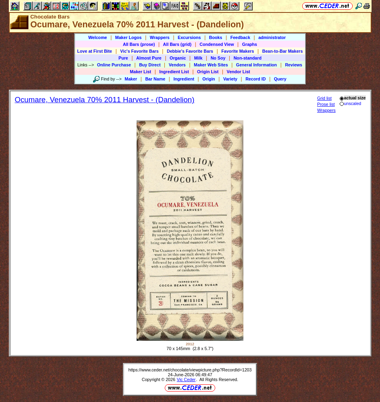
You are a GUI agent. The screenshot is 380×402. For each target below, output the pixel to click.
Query (280, 78)
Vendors (177, 64)
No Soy (218, 58)
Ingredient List (174, 71)
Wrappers (160, 37)
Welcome (97, 37)
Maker (131, 78)
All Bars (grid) (177, 44)
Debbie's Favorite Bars (190, 51)
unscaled (350, 103)
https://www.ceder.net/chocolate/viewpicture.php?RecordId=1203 (190, 369)
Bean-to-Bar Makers (282, 51)
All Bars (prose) (139, 44)
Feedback (240, 37)
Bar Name (155, 78)
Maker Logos (128, 37)
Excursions (189, 37)
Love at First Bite (94, 51)
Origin (208, 78)
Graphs (249, 44)
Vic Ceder (186, 379)
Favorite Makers (237, 51)
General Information (256, 64)
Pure (123, 58)
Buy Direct (149, 64)
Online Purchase (114, 64)
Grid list (324, 98)
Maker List (140, 71)
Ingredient (183, 78)
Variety (230, 78)
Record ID (255, 78)
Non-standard (248, 58)
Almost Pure (149, 58)
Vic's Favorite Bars (139, 51)
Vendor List (238, 71)
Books (215, 37)
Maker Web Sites (211, 64)
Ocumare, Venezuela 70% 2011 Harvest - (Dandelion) (105, 99)
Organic (178, 58)
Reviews (293, 64)
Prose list (326, 104)
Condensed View (216, 44)
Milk (198, 58)
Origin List (207, 71)
